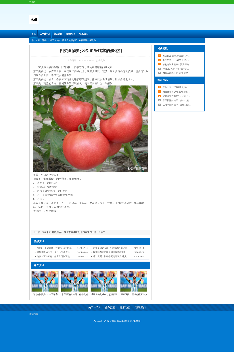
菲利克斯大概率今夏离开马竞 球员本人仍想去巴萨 (117, 256)
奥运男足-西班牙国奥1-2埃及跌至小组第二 (183, 55)
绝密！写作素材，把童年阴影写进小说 (55, 256)
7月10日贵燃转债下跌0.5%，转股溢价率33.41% (59, 248)
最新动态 (70, 34)
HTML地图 (135, 321)
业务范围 (58, 34)
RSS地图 (125, 321)
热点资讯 (162, 80)
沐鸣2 (45, 40)
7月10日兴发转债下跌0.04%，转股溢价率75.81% (186, 69)
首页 (33, 34)
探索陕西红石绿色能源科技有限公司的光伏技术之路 (118, 252)
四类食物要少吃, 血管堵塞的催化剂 (110, 248)
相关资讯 (162, 48)
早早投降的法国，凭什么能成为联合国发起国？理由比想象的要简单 (70, 252)
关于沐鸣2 (45, 34)
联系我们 (83, 34)
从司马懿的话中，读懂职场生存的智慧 (181, 105)
